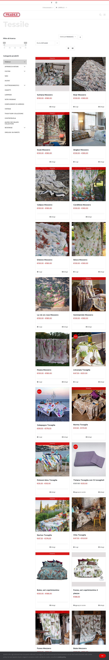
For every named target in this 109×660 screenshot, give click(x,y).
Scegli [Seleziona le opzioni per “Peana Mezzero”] (40, 382)
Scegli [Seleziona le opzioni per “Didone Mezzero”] (40, 272)
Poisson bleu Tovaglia (47, 480)
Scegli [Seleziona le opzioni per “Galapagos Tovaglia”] (40, 437)
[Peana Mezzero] (52, 349)
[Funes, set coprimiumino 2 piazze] (89, 569)
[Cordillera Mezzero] (89, 184)
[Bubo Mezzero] (89, 628)
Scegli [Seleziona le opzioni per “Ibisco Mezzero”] (76, 272)
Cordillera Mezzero (82, 205)
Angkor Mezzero (81, 150)
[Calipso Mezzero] (52, 184)
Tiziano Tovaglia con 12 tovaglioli (88, 480)
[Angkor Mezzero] (89, 129)
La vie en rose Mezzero (47, 315)
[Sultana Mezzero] (52, 74)
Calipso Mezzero (44, 205)
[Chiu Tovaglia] (89, 514)
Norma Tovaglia (80, 425)
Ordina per (66, 36)
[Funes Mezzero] (52, 628)
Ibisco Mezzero (80, 260)
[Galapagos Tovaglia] (52, 404)
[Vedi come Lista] (73, 48)
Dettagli (53, 107)
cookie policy (62, 657)
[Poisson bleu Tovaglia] (52, 459)
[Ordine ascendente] (80, 37)
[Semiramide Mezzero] (89, 294)
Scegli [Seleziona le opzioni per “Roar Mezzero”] (76, 107)
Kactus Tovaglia (44, 535)
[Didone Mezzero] (52, 239)
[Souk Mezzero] (52, 129)
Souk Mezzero (43, 150)
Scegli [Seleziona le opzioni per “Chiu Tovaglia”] (76, 547)
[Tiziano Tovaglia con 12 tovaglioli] (89, 459)
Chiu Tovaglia (79, 535)
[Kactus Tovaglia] (52, 514)
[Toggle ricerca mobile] (100, 15)
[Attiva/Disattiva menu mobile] (105, 15)
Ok (102, 656)
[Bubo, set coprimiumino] (52, 569)
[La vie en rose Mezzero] (52, 294)
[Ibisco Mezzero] (89, 239)
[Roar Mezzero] (89, 74)
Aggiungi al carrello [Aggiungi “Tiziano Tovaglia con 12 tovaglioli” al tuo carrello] (80, 492)
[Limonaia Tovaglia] (89, 349)
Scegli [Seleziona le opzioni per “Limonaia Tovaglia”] (76, 382)
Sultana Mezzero (45, 95)
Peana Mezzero (44, 370)
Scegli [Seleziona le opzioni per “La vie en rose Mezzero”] (40, 327)
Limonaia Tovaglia (81, 370)
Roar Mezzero (79, 95)
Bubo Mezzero (80, 648)
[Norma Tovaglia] (89, 404)
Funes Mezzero (44, 648)
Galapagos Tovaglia (46, 425)
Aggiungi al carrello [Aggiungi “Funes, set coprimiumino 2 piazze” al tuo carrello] (80, 605)
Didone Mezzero (44, 260)
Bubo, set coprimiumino (48, 590)
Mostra (42, 43)
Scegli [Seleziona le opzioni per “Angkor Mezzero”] (76, 162)
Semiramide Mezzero (83, 315)
